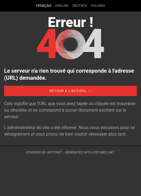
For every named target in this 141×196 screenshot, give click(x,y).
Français (43, 6)
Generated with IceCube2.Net (89, 152)
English (62, 6)
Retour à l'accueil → (70, 91)
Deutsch (79, 6)
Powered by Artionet (44, 152)
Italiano (98, 6)
